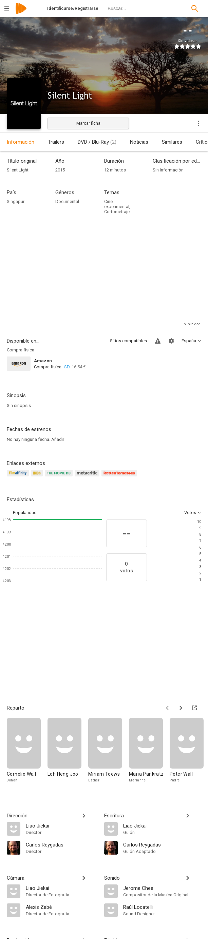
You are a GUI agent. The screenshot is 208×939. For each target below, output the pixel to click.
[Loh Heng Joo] (68, 750)
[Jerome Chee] (162, 887)
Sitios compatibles (128, 340)
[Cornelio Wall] (27, 750)
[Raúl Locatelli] (162, 906)
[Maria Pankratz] (149, 750)
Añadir (57, 439)
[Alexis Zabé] (61, 906)
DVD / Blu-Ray (97, 142)
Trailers (56, 142)
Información (20, 142)
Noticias (139, 142)
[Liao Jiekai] (61, 825)
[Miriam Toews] (108, 750)
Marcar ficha (88, 123)
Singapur (15, 201)
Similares (172, 142)
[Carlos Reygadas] (61, 844)
